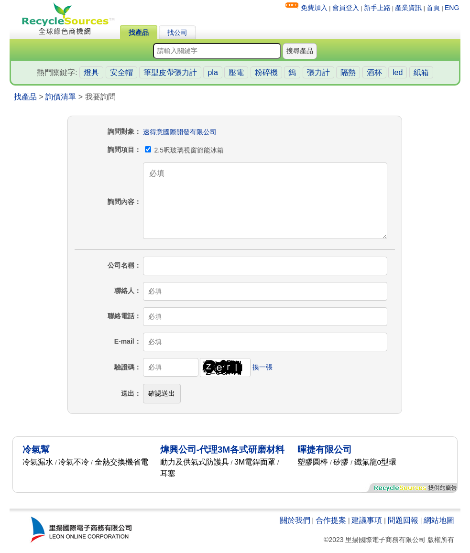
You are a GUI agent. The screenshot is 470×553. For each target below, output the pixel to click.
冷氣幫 (36, 450)
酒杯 (374, 72)
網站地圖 (439, 520)
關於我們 (295, 520)
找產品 (139, 32)
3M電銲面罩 (254, 462)
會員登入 (345, 7)
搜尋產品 (299, 50)
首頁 (433, 7)
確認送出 (161, 393)
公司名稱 (121, 265)
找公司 (177, 32)
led (398, 72)
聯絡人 (124, 290)
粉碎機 (266, 72)
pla (213, 72)
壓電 (236, 72)
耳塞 (167, 473)
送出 (127, 393)
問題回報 (403, 520)
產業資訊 (408, 7)
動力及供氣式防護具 (194, 462)
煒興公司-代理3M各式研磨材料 (222, 450)
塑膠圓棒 (312, 462)
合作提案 (331, 520)
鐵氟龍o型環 (375, 462)
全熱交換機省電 (121, 462)
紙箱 (421, 72)
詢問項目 (121, 149)
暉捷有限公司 (324, 450)
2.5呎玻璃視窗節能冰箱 (184, 150)
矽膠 (341, 462)
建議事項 (366, 520)
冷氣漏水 (37, 462)
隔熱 (348, 72)
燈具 (91, 72)
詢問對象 (121, 131)
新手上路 (377, 7)
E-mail (124, 341)
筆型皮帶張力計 (170, 72)
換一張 (262, 367)
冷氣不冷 (73, 462)
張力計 (318, 72)
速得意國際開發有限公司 (180, 132)
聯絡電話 (121, 316)
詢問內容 (121, 202)
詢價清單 (60, 97)
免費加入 (314, 7)
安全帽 (121, 72)
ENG (452, 7)
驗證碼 (124, 367)
